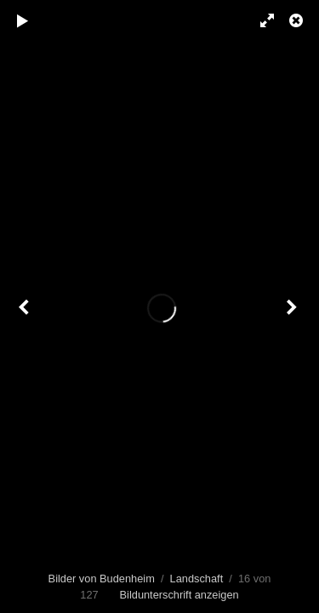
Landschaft (197, 578)
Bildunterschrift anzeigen (179, 594)
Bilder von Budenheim (101, 578)
